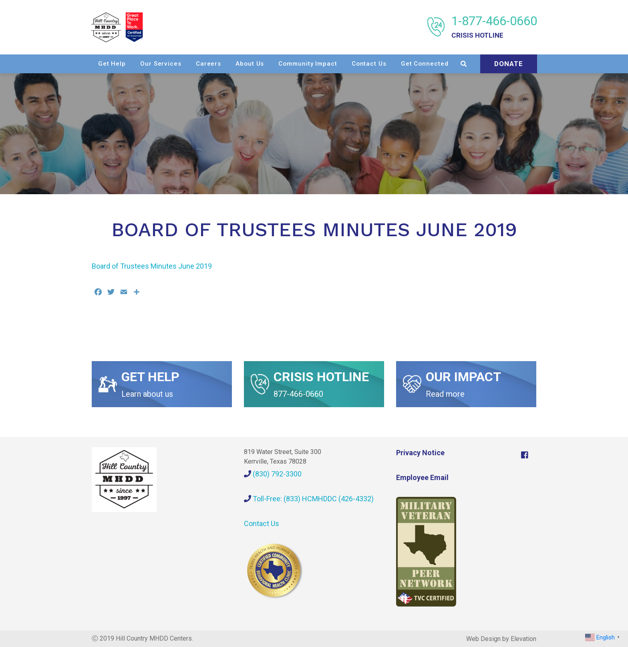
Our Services (225, 63)
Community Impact (372, 63)
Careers (273, 63)
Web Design (483, 638)
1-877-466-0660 (493, 27)
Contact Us (433, 63)
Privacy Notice (420, 452)
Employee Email (422, 477)
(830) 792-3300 (273, 473)
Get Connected (489, 63)
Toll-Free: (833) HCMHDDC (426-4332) (309, 498)
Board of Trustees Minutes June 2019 (152, 266)
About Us (314, 63)
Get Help (176, 63)
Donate (507, 82)
